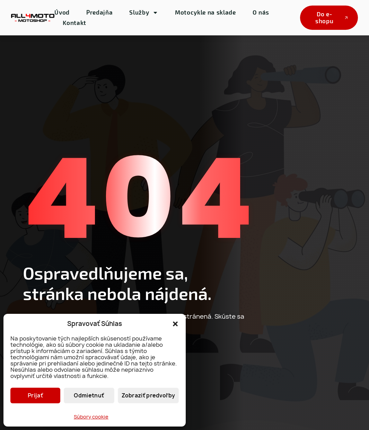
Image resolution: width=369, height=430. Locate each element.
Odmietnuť (89, 395)
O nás (261, 12)
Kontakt (74, 22)
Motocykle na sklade (205, 12)
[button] (175, 323)
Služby (143, 12)
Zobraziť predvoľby (148, 395)
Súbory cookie (91, 416)
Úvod (62, 12)
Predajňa (99, 12)
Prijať (35, 395)
